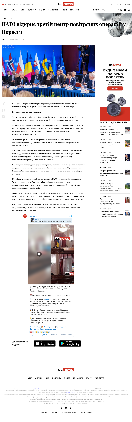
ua (103, 10)
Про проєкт (43, 412)
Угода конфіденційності (69, 412)
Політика (32, 10)
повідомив (23, 112)
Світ (5, 10)
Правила (54, 412)
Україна (14, 10)
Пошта (96, 10)
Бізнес (42, 10)
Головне (5, 18)
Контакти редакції (86, 412)
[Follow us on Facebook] (121, 10)
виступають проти (65, 204)
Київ (22, 10)
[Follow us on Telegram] (125, 10)
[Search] (129, 10)
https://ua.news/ (39, 389)
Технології (53, 10)
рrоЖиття (74, 10)
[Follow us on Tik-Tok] (118, 10)
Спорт (64, 10)
